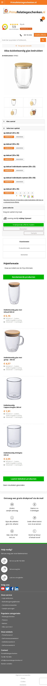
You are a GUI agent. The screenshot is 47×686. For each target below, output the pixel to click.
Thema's (5, 620)
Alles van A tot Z (7, 627)
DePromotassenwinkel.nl (10, 638)
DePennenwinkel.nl (8, 645)
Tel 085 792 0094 (6, 657)
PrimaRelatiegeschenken (9, 653)
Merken (4, 623)
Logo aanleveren (7, 598)
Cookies (23, 681)
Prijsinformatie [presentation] (24, 241)
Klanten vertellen (6, 664)
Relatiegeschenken (8, 617)
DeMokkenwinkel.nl (8, 642)
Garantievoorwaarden (9, 605)
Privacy (23, 678)
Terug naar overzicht (24, 46)
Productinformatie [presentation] (24, 248)
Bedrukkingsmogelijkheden (11, 602)
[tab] (24, 241)
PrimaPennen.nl (7, 635)
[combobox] (21, 40)
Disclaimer (23, 684)
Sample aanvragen (8, 608)
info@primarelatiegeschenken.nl (11, 660)
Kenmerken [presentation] (24, 255)
